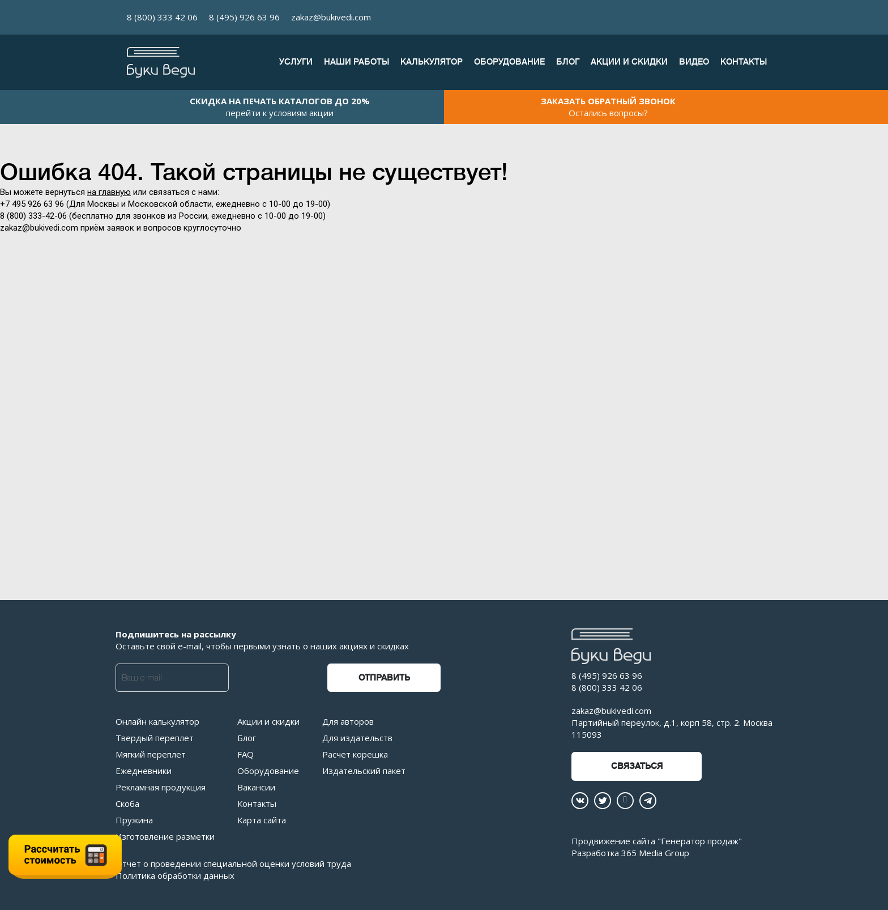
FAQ (245, 754)
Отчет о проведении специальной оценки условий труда (233, 863)
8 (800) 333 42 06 (162, 17)
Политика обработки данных (175, 875)
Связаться (637, 766)
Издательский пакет (363, 770)
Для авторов (348, 721)
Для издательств (357, 737)
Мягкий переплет (151, 754)
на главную (109, 192)
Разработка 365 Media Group (630, 852)
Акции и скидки (629, 62)
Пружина (134, 820)
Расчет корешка (355, 754)
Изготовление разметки (165, 836)
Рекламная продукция (161, 787)
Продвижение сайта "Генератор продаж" (656, 841)
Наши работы (356, 62)
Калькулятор (431, 62)
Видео (694, 62)
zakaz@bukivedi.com (331, 17)
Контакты (743, 62)
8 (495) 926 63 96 (244, 17)
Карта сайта (261, 820)
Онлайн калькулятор (157, 721)
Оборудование (509, 62)
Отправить (384, 678)
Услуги (296, 62)
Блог (567, 62)
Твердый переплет (155, 737)
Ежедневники (144, 770)
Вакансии (256, 787)
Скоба (127, 803)
